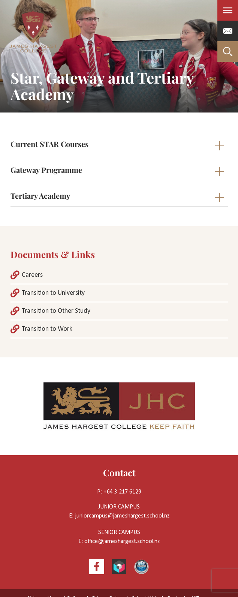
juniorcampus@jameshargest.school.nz (122, 516)
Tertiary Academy (40, 195)
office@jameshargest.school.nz (122, 541)
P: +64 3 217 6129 (119, 492)
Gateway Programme (46, 170)
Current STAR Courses (49, 144)
